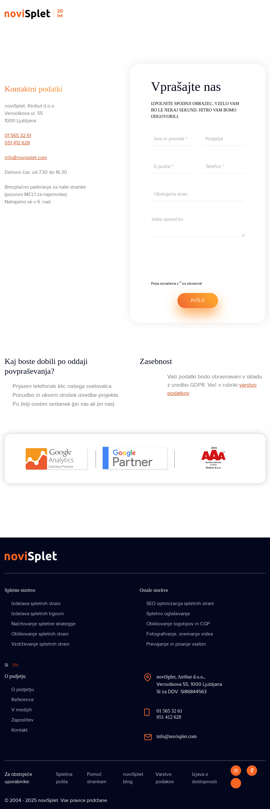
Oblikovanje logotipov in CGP (178, 624)
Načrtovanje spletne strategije (43, 624)
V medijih (21, 710)
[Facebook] (252, 770)
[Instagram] (236, 770)
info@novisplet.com (26, 157)
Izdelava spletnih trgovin (37, 614)
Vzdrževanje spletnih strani (40, 644)
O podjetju (22, 689)
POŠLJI (197, 300)
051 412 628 (17, 143)
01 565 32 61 (18, 135)
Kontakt (19, 730)
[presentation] (197, 263)
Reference (22, 700)
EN (15, 665)
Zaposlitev (22, 720)
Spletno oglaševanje (168, 614)
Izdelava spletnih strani (36, 603)
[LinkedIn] (236, 783)
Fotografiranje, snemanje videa (179, 634)
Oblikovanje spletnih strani (40, 634)
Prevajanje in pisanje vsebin (176, 644)
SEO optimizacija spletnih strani (180, 603)
